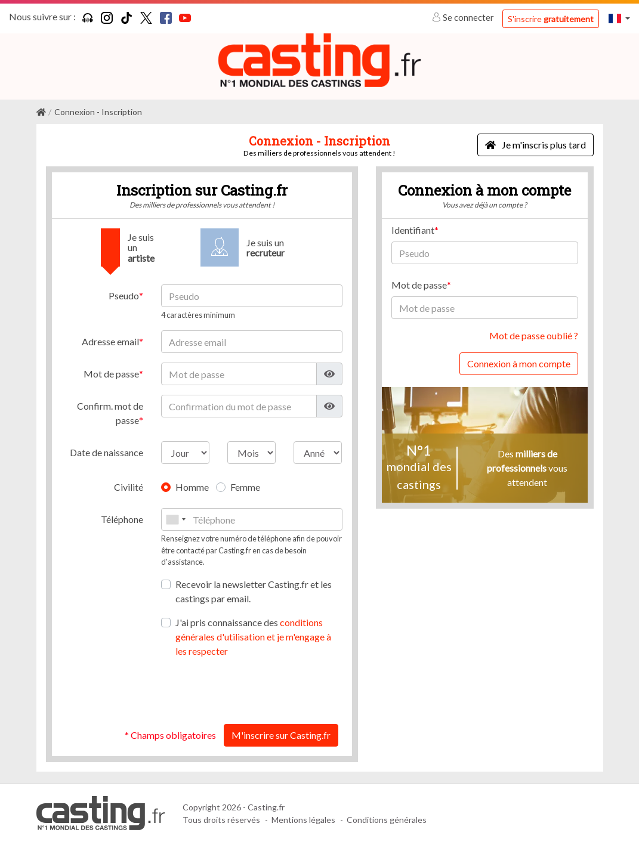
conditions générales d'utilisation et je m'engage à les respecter (253, 637)
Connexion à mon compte (518, 363)
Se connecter (464, 17)
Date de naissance (106, 452)
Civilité (128, 487)
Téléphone (122, 519)
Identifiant (412, 230)
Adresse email (110, 341)
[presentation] (251, 691)
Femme (245, 487)
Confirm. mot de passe (110, 413)
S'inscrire (551, 19)
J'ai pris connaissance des (253, 637)
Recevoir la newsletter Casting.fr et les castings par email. (253, 591)
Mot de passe (111, 373)
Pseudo (124, 295)
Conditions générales (387, 819)
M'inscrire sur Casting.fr (281, 735)
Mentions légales (303, 819)
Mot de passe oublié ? (533, 335)
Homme (192, 487)
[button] (619, 18)
